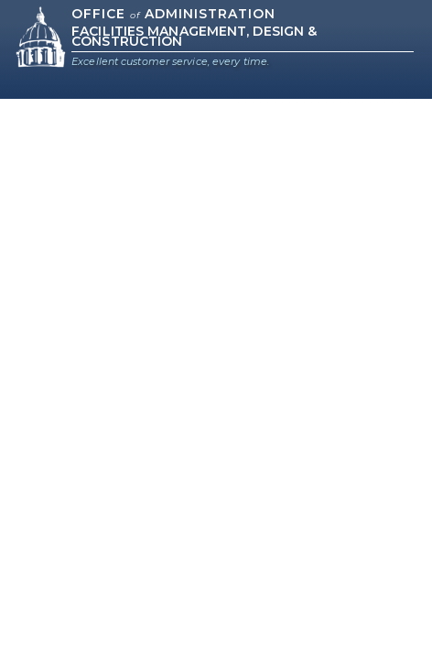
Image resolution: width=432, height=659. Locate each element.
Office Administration (173, 13)
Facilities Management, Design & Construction (194, 36)
